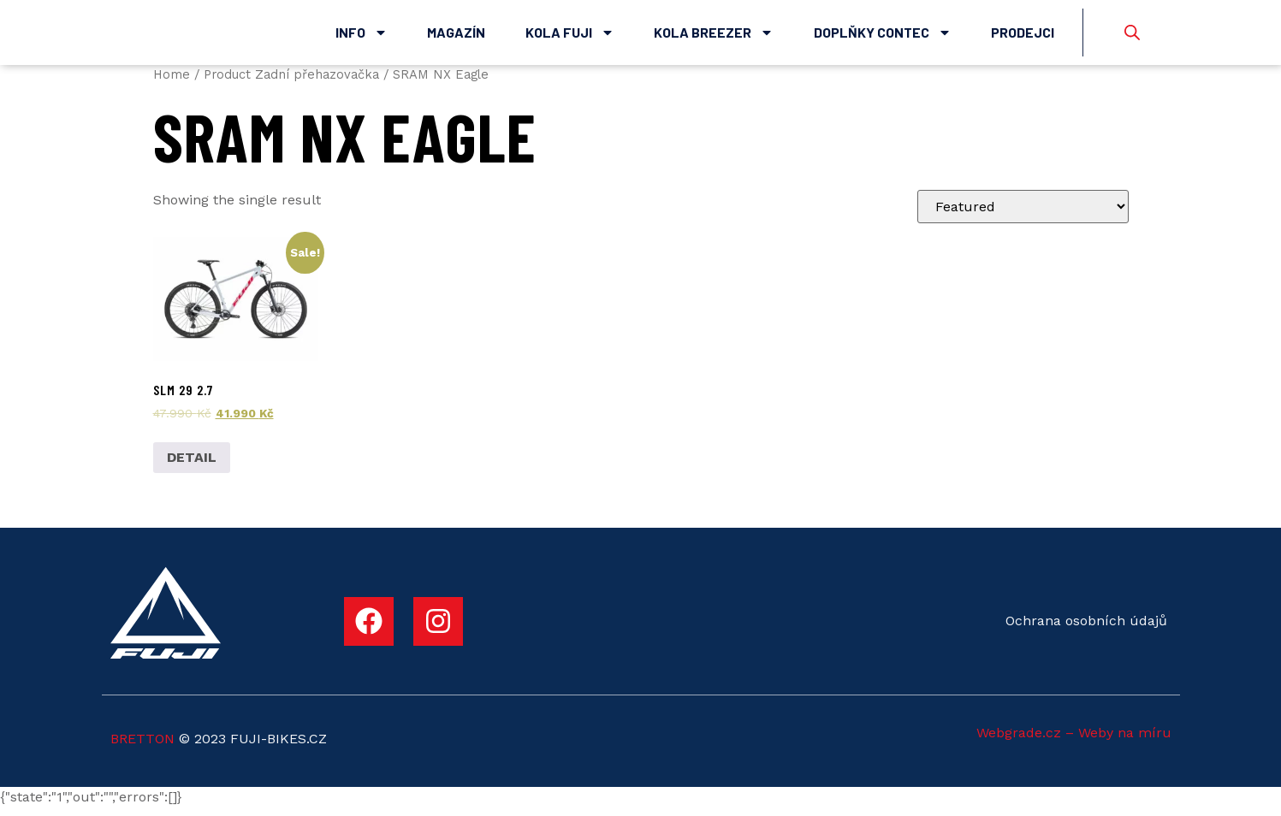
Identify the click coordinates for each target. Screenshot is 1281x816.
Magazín (456, 36)
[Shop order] (1023, 216)
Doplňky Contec (883, 36)
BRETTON (142, 748)
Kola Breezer (714, 36)
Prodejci (1022, 36)
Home (171, 83)
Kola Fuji (569, 36)
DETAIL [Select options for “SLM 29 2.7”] (191, 466)
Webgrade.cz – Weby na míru (1073, 742)
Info (361, 36)
